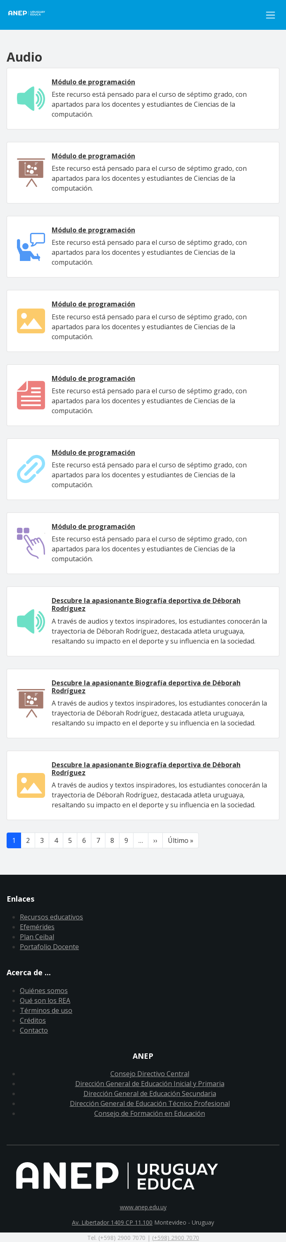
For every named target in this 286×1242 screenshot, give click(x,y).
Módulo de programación (93, 81)
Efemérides (37, 926)
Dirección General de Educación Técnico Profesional (150, 1103)
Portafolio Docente (49, 946)
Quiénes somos (44, 990)
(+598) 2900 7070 (175, 1238)
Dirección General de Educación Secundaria (149, 1093)
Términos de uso (46, 1010)
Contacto (34, 1030)
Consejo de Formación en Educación (149, 1113)
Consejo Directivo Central (149, 1073)
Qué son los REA (45, 1000)
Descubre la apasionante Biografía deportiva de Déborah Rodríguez (146, 604)
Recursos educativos (51, 916)
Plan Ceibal (37, 936)
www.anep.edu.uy (143, 1207)
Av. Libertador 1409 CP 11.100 (112, 1222)
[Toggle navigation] (270, 15)
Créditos (33, 1020)
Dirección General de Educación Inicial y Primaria (149, 1083)
